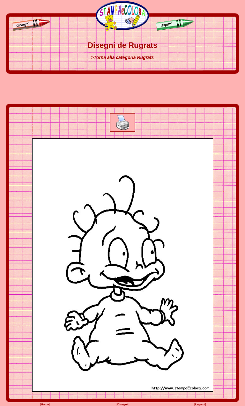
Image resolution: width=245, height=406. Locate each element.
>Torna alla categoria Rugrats (122, 57)
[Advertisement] (122, 88)
